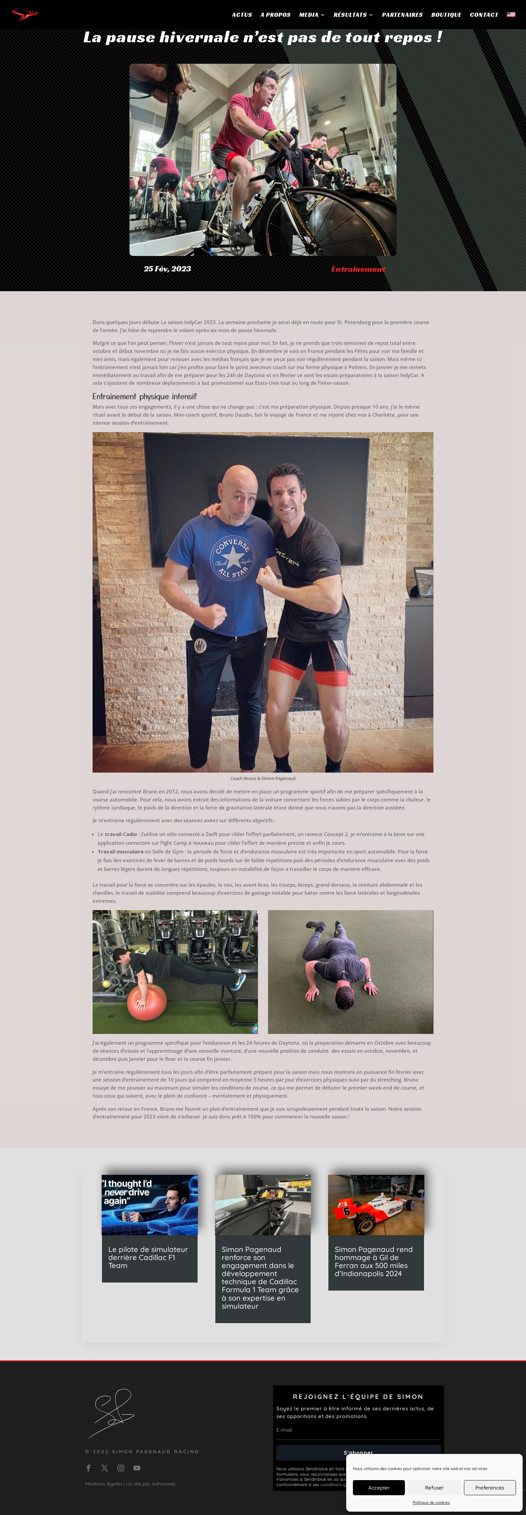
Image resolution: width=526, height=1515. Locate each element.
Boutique (446, 15)
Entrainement (358, 269)
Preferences (489, 1487)
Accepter (379, 1487)
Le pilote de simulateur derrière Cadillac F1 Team (148, 1257)
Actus (242, 15)
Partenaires (402, 15)
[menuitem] (511, 20)
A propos (276, 15)
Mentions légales (103, 1484)
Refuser (434, 1487)
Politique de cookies (431, 1502)
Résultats (350, 15)
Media (309, 15)
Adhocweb (163, 1484)
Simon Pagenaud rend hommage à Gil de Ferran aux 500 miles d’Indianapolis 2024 (374, 1261)
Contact (484, 15)
